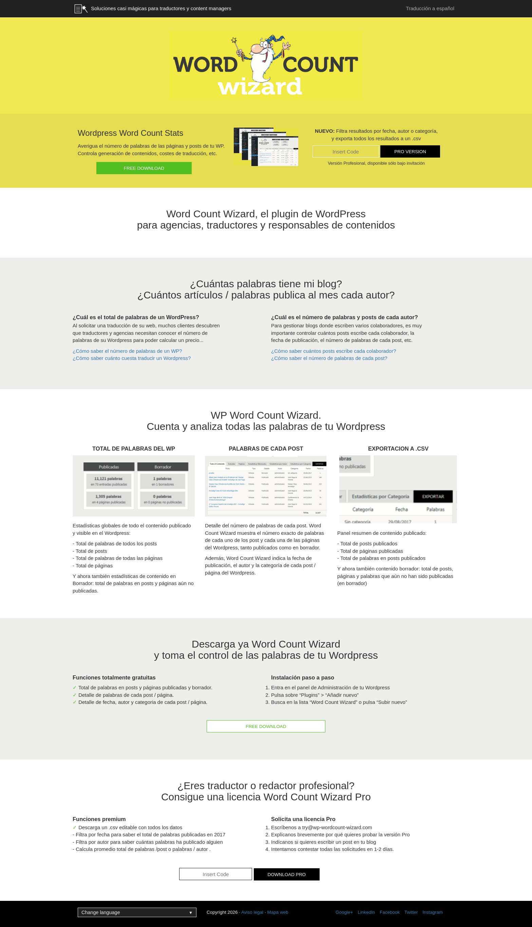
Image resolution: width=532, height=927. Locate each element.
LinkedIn (366, 912)
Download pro (287, 874)
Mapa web (277, 912)
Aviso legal (252, 912)
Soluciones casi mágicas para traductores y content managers (152, 9)
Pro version (410, 151)
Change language (137, 912)
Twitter (411, 912)
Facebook (390, 912)
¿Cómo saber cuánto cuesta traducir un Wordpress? (132, 358)
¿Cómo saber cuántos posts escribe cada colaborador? (333, 351)
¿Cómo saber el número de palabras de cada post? (329, 358)
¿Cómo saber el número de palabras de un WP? (127, 351)
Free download (144, 168)
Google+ (344, 912)
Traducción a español (430, 8)
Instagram (432, 912)
